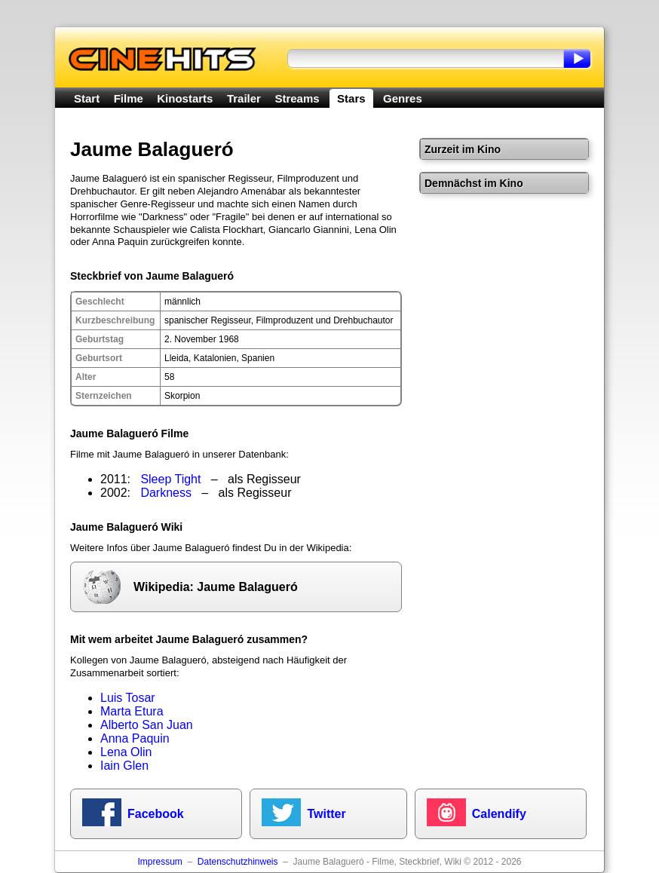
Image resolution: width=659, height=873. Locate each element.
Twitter (326, 813)
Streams (296, 98)
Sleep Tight (170, 479)
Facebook (155, 813)
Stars (351, 98)
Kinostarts (185, 98)
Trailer (244, 98)
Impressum (159, 861)
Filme (128, 98)
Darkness (166, 492)
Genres (402, 98)
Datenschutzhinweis (238, 861)
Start (87, 98)
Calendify (499, 813)
